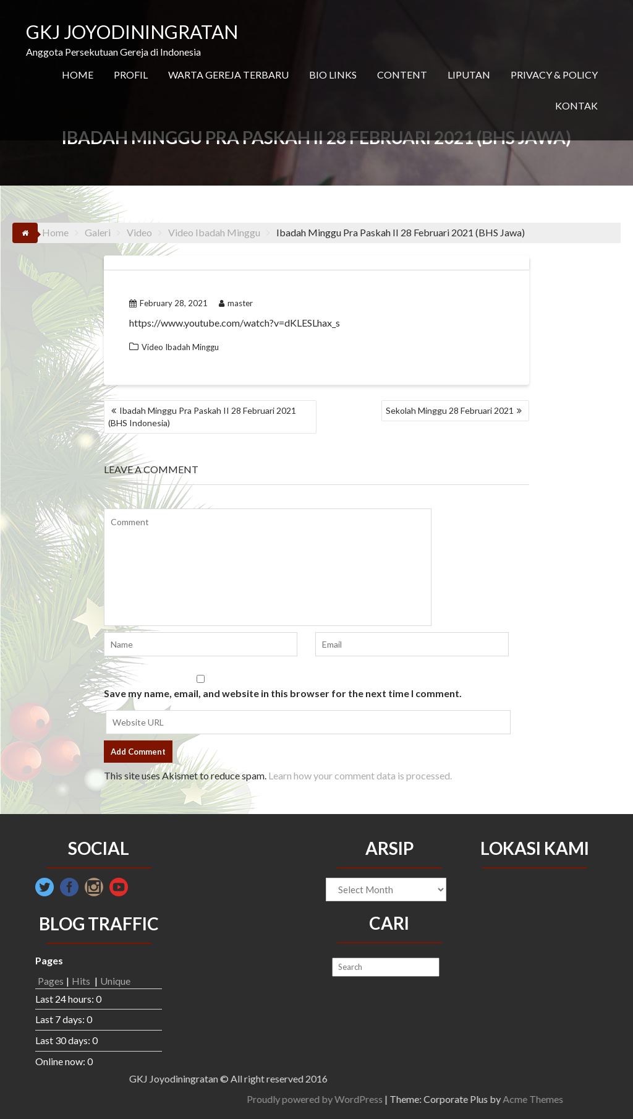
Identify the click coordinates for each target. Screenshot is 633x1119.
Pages (51, 981)
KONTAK (576, 105)
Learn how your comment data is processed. (360, 775)
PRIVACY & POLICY (554, 74)
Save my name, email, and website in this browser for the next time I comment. (283, 693)
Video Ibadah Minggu (180, 347)
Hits (82, 981)
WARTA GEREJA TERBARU (228, 74)
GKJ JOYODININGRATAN (132, 31)
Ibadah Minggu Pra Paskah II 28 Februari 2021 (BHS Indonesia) (202, 416)
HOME (77, 74)
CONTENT (402, 74)
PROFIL (131, 74)
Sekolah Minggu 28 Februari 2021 (450, 410)
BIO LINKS (333, 74)
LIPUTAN (469, 74)
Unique (115, 981)
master (236, 303)
